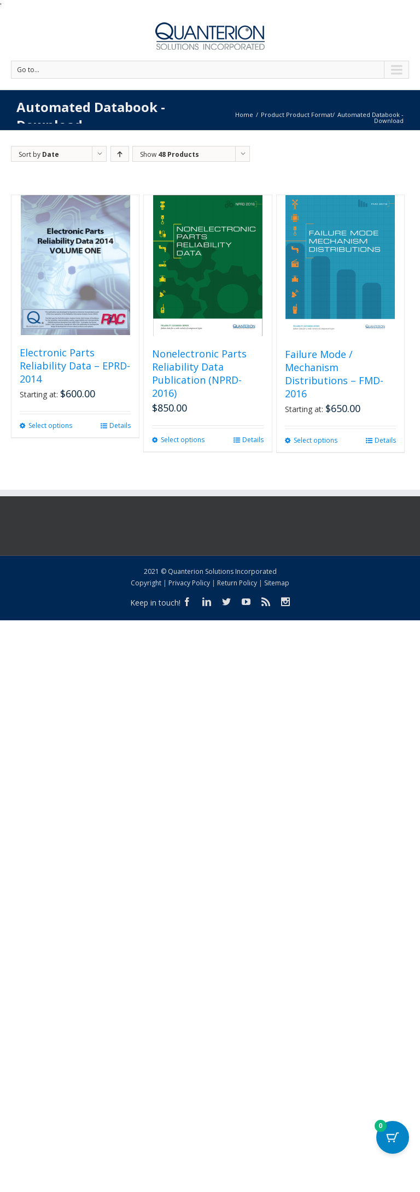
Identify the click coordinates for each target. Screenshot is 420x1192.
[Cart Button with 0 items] (392, 1137)
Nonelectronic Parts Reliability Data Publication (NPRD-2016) (199, 373)
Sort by (39, 154)
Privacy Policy (189, 583)
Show (169, 154)
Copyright (146, 583)
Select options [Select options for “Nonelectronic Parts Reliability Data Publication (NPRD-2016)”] (183, 439)
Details (120, 425)
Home (244, 114)
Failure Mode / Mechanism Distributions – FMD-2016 (334, 374)
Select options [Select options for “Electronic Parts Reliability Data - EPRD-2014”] (50, 425)
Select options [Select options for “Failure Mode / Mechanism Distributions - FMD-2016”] (315, 440)
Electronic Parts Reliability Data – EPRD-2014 (75, 365)
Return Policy (237, 583)
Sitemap (276, 583)
